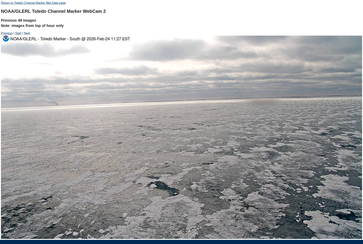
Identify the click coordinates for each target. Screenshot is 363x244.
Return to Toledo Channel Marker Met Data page (33, 3)
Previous (7, 33)
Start (18, 33)
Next (27, 33)
